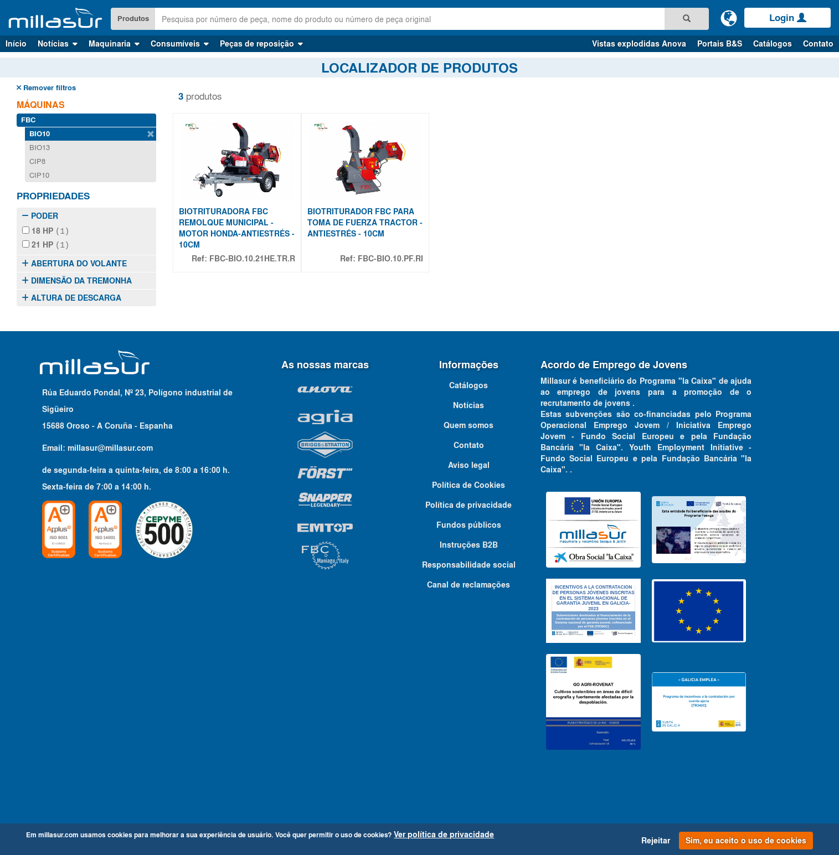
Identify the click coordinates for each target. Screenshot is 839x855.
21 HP (45, 244)
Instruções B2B (469, 543)
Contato (818, 43)
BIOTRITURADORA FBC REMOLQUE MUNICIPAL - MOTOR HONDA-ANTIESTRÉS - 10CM (237, 228)
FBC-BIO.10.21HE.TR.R (252, 258)
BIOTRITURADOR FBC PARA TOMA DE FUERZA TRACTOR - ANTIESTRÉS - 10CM (365, 222)
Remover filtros (46, 88)
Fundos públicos (468, 523)
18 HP (45, 230)
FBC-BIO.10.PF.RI (390, 258)
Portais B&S (719, 43)
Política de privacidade (468, 503)
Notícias (468, 404)
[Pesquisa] (687, 19)
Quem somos (468, 424)
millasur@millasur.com (110, 446)
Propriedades (53, 196)
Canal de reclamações (468, 583)
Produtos (133, 18)
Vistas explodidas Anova (639, 43)
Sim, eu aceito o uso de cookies (746, 840)
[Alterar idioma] (729, 18)
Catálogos (772, 43)
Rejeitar (655, 840)
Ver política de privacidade (444, 834)
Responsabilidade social (469, 563)
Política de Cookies (468, 484)
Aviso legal (469, 464)
